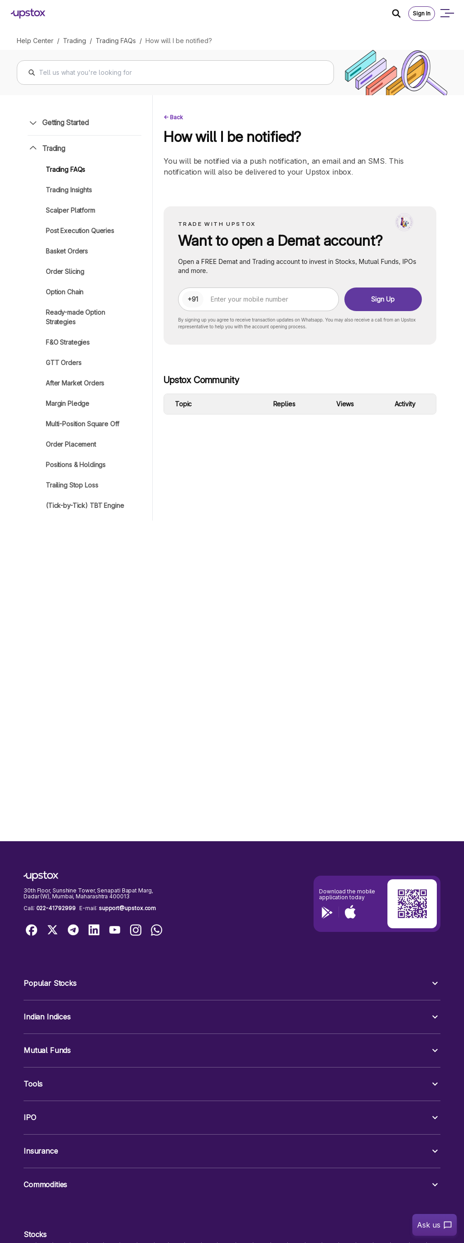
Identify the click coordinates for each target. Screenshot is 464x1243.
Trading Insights (69, 190)
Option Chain (64, 292)
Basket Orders (67, 251)
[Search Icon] (400, 13)
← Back (173, 117)
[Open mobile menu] (446, 13)
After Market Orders (75, 383)
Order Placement (71, 444)
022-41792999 (56, 908)
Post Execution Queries (80, 230)
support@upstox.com (127, 908)
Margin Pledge (67, 403)
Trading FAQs (116, 40)
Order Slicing (65, 271)
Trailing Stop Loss (72, 485)
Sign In (421, 13)
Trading (74, 40)
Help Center (35, 40)
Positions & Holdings (76, 464)
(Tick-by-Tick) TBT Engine (85, 505)
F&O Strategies (68, 342)
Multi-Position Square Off (82, 424)
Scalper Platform (70, 210)
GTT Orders (64, 362)
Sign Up (383, 299)
